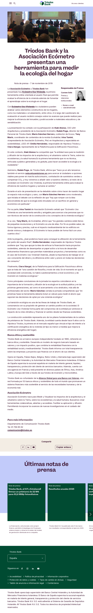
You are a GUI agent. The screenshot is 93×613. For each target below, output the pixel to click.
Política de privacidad (34, 576)
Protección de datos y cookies (22, 580)
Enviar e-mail (67, 105)
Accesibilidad (14, 576)
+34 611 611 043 (68, 108)
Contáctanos (53, 583)
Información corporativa (58, 576)
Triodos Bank (15, 552)
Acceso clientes (78, 3)
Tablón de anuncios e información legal (26, 583)
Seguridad (73, 580)
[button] (90, 514)
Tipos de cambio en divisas (52, 580)
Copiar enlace (63, 447)
